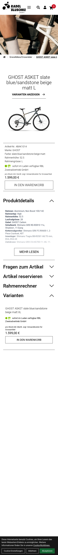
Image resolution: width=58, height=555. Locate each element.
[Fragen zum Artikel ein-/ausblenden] (29, 267)
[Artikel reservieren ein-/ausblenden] (29, 276)
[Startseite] (4, 57)
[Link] (29, 7)
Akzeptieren (47, 551)
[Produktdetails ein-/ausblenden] (29, 200)
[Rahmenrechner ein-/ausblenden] (29, 286)
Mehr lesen (29, 252)
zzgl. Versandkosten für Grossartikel (37, 174)
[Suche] (38, 7)
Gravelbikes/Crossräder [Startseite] (21, 57)
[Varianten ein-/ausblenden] (29, 295)
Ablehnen (32, 551)
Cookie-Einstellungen (13, 551)
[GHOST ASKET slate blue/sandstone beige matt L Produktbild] (29, 118)
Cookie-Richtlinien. (41, 545)
